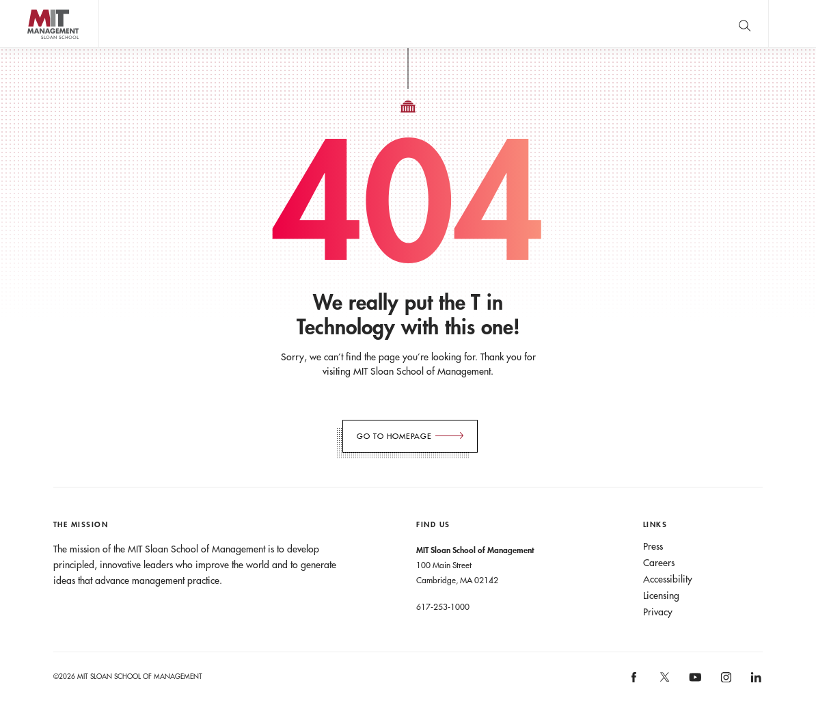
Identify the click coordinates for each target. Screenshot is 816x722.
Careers (659, 563)
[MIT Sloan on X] (663, 682)
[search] (744, 23)
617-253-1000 (443, 606)
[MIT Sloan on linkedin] (755, 682)
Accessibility (667, 579)
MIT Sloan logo (35, 47)
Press (653, 546)
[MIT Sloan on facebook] (635, 682)
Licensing (661, 595)
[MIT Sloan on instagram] (725, 682)
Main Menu (792, 23)
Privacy (657, 612)
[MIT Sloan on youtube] (693, 684)
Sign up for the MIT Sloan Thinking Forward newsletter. (446, 24)
